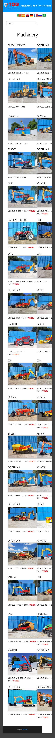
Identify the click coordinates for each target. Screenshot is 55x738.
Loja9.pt (24, 729)
